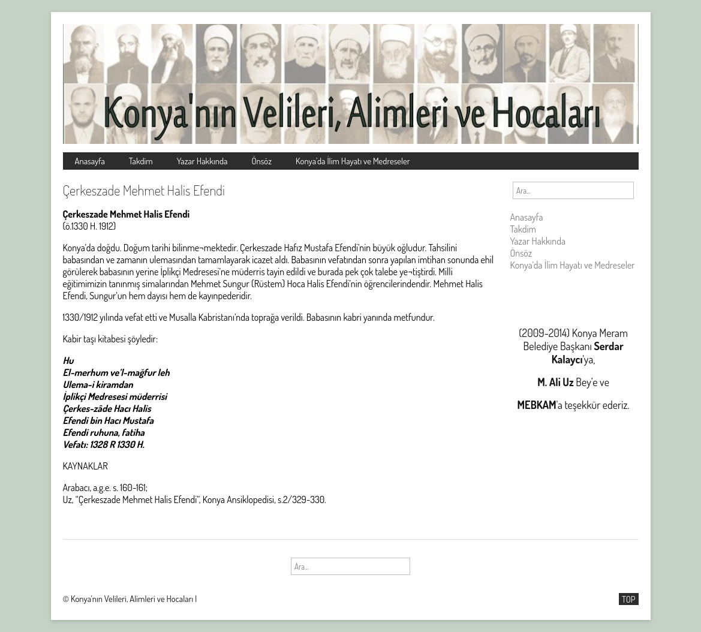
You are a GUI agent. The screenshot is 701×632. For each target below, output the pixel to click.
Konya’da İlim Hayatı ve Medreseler (353, 160)
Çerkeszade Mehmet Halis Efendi (144, 190)
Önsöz (261, 160)
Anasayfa (90, 160)
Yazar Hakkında (202, 160)
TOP (629, 599)
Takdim (141, 160)
